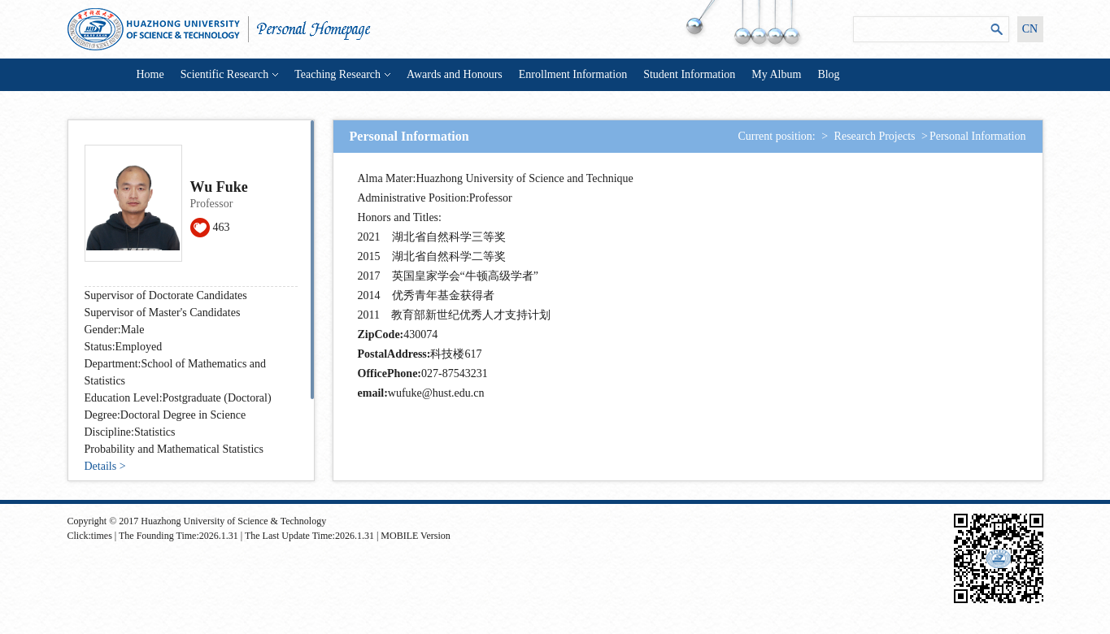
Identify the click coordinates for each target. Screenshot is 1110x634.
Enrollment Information (573, 74)
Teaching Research (342, 74)
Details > (105, 466)
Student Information (689, 74)
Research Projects (875, 136)
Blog (828, 74)
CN (1030, 29)
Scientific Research (229, 74)
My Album (776, 74)
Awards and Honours (455, 74)
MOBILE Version (415, 535)
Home (150, 74)
